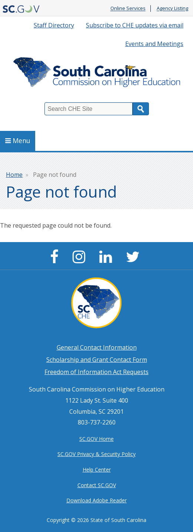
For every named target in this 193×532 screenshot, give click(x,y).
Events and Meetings (154, 44)
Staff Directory (54, 25)
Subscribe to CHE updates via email (134, 25)
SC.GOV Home (96, 438)
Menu (17, 140)
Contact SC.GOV (96, 485)
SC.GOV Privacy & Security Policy (96, 453)
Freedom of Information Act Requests (96, 372)
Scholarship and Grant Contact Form (96, 360)
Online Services (128, 8)
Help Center (97, 469)
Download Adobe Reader (96, 500)
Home (14, 175)
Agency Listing (172, 8)
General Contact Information (97, 347)
